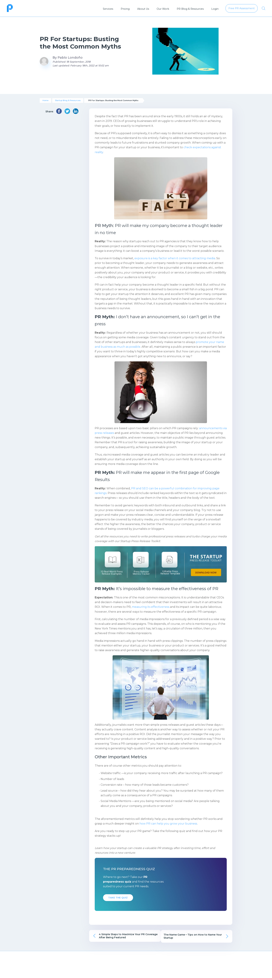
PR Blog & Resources (190, 9)
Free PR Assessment (212, 966)
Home (45, 100)
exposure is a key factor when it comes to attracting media (174, 258)
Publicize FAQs (47, 972)
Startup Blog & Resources (67, 100)
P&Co (122, 972)
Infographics (164, 972)
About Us (143, 9)
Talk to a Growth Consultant (212, 972)
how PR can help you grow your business (168, 823)
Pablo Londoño (70, 57)
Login (215, 9)
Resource (165, 966)
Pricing (125, 9)
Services (108, 9)
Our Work (163, 9)
